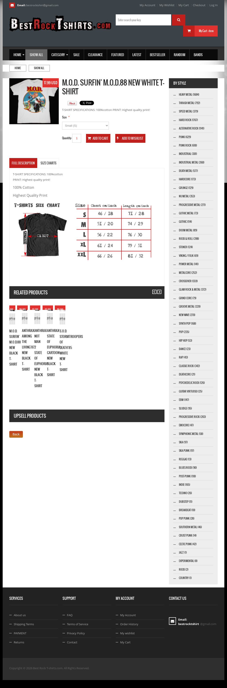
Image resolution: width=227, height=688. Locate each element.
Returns (19, 650)
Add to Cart (17, 358)
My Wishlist (166, 5)
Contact (72, 650)
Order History (129, 632)
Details (49, 358)
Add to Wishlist (33, 358)
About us (20, 623)
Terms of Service (77, 632)
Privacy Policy (76, 641)
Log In (213, 5)
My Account (147, 5)
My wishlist (127, 641)
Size (64, 117)
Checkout (199, 5)
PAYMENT (20, 641)
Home (18, 68)
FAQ (69, 623)
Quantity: (67, 138)
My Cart (183, 5)
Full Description (23, 163)
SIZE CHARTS (49, 163)
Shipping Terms (24, 632)
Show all (39, 68)
